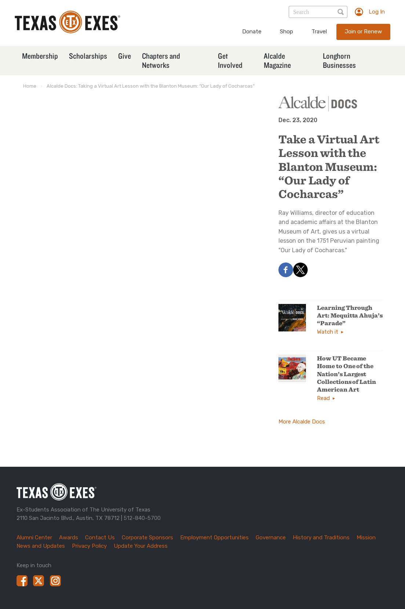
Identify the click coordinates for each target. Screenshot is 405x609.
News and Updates (41, 546)
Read (323, 398)
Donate (252, 31)
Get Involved (230, 60)
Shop (286, 31)
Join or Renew (363, 31)
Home (29, 86)
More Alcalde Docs (301, 421)
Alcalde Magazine (277, 60)
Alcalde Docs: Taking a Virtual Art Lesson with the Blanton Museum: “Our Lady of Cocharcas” (151, 86)
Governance (271, 537)
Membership (40, 55)
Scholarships (88, 55)
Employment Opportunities (214, 537)
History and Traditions (321, 537)
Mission (366, 537)
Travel (319, 31)
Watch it (327, 332)
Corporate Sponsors (147, 537)
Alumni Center (34, 537)
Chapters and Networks (161, 60)
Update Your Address (141, 546)
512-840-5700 (142, 518)
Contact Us (100, 537)
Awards (68, 537)
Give (124, 55)
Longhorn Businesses (339, 60)
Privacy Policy (89, 546)
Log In (377, 11)
